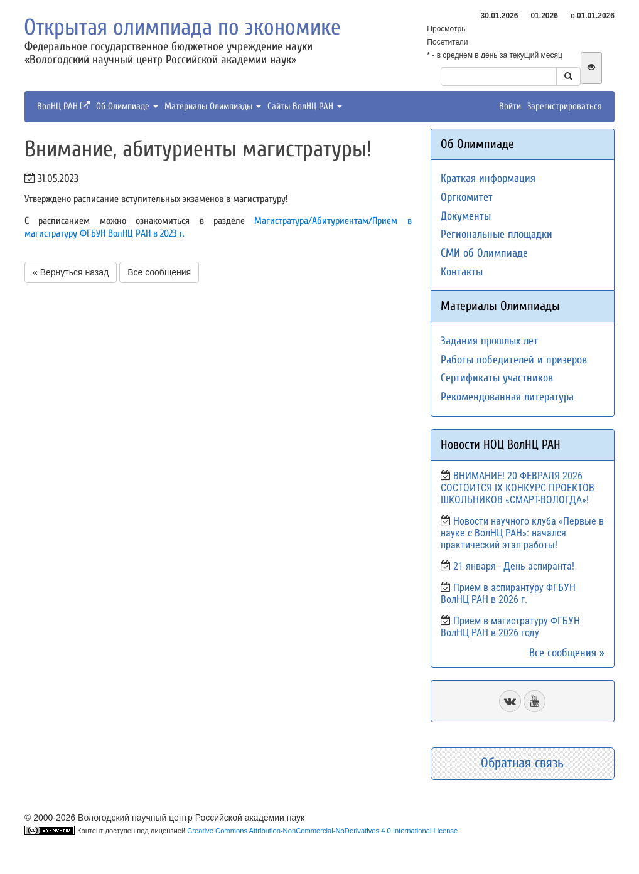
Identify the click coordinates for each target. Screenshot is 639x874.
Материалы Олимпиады (212, 106)
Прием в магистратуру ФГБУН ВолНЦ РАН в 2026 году (510, 627)
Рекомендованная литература (507, 396)
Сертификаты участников (497, 378)
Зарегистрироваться (564, 106)
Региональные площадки (496, 234)
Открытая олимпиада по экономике (182, 27)
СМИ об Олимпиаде (484, 253)
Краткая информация (488, 178)
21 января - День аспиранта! (513, 566)
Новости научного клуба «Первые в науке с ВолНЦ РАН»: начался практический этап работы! (522, 533)
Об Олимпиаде (127, 106)
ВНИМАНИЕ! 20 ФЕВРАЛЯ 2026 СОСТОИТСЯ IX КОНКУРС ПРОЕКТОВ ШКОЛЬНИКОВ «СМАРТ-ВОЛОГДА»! (517, 488)
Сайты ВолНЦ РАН (304, 106)
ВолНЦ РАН (63, 106)
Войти (510, 106)
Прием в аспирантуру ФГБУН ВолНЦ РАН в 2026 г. (508, 593)
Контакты (462, 272)
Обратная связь (522, 763)
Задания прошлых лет (489, 341)
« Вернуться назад (71, 272)
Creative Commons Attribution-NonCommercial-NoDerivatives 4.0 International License (322, 830)
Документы (466, 216)
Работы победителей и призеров (514, 359)
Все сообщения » (566, 652)
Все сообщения (159, 272)
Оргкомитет (467, 197)
